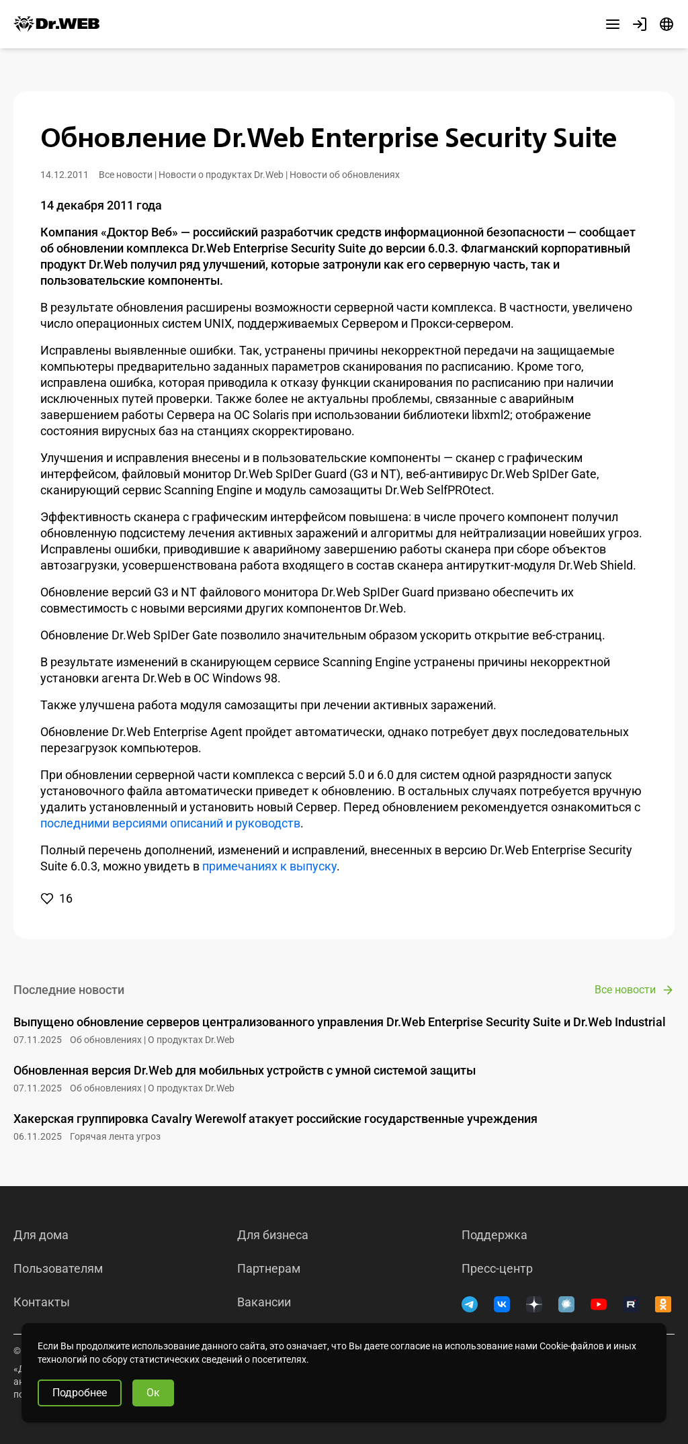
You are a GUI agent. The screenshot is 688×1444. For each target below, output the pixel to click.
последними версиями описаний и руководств (170, 823)
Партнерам (268, 1269)
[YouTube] (599, 1304)
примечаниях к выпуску (269, 866)
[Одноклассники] (663, 1304)
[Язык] (666, 24)
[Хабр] (566, 1304)
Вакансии (264, 1302)
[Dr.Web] (56, 24)
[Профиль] (640, 24)
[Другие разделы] (613, 24)
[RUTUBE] (631, 1304)
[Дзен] (534, 1304)
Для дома (41, 1235)
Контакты (41, 1302)
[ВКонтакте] (502, 1304)
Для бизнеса (272, 1235)
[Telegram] (470, 1304)
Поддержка (494, 1235)
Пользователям (58, 1269)
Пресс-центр (497, 1269)
